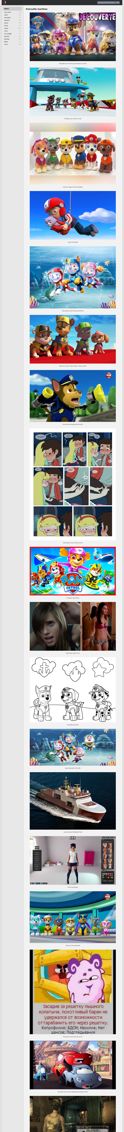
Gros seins (7, 12)
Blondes (6, 39)
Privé (6, 44)
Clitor (6, 31)
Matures (6, 20)
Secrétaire (7, 17)
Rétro (6, 15)
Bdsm (6, 42)
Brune (6, 23)
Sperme (6, 36)
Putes (6, 25)
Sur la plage (8, 33)
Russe (6, 28)
